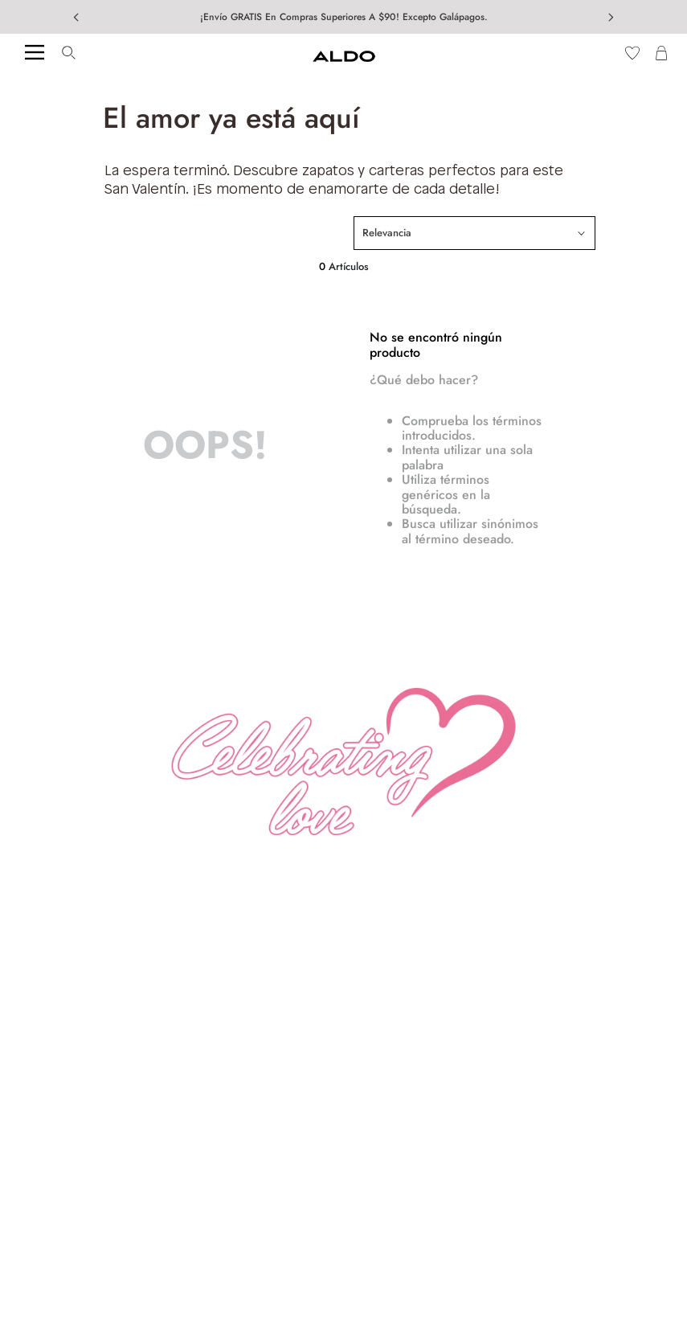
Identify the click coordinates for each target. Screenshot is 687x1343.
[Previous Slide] (76, 17)
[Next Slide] (611, 17)
